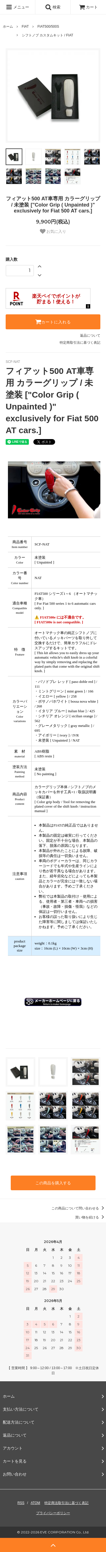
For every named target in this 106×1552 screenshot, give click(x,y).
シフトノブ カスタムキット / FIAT (47, 35)
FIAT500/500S (48, 27)
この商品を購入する (53, 1183)
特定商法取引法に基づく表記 (66, 1503)
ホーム (8, 27)
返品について (90, 335)
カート (88, 7)
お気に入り (53, 231)
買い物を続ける (90, 1217)
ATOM (35, 1503)
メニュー (17, 7)
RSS (21, 1503)
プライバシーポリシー (53, 1513)
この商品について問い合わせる (78, 1208)
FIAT (25, 27)
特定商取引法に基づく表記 (80, 343)
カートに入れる (53, 322)
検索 (52, 7)
